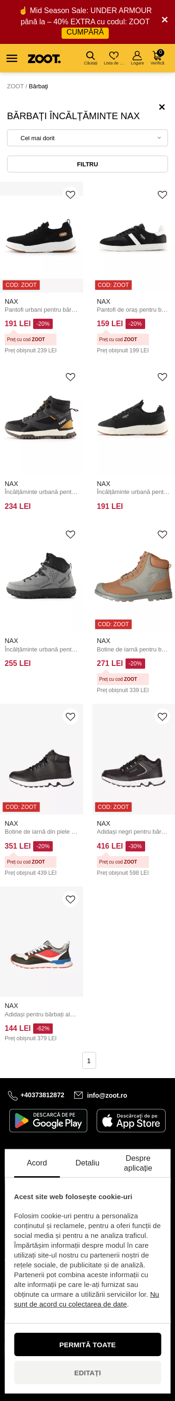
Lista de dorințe (115, 58)
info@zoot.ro (107, 1095)
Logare (137, 58)
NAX (11, 301)
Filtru (87, 164)
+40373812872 (42, 1095)
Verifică (157, 57)
